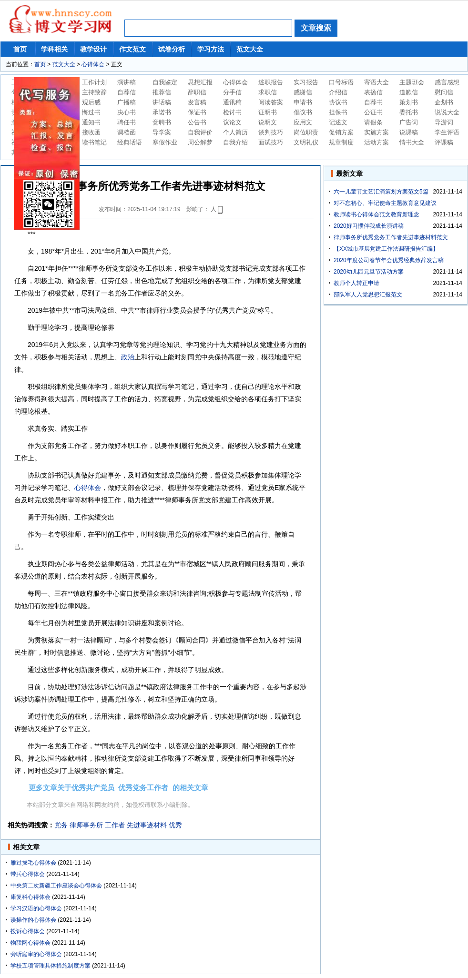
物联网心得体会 (30, 942)
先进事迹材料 (147, 825)
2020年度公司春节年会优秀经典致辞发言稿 (389, 260)
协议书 (338, 102)
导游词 (444, 122)
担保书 (338, 112)
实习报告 (306, 82)
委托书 (408, 112)
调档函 (126, 132)
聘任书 (126, 122)
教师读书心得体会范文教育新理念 (376, 214)
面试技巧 (270, 142)
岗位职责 (306, 132)
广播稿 (126, 102)
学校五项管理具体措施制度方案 (50, 965)
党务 (61, 825)
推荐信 (162, 92)
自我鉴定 (165, 82)
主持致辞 (94, 92)
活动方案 (376, 142)
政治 (127, 357)
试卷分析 (171, 49)
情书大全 (411, 142)
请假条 (373, 122)
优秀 (175, 825)
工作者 (115, 825)
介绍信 (338, 92)
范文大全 (249, 49)
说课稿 (408, 132)
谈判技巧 (270, 132)
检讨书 (232, 112)
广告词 (408, 122)
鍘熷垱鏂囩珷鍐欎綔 (47, 153)
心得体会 (92, 64)
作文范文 (132, 49)
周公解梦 (200, 142)
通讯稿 (232, 102)
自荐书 (373, 102)
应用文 (303, 122)
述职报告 (270, 82)
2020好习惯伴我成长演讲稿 (369, 226)
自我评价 (200, 132)
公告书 (197, 122)
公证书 (373, 112)
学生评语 (447, 132)
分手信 (232, 92)
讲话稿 (162, 102)
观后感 (91, 102)
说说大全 (447, 112)
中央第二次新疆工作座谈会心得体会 (56, 885)
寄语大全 (376, 82)
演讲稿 (126, 82)
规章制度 (341, 142)
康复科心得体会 (30, 897)
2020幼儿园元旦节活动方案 (369, 271)
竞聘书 (162, 122)
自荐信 (126, 92)
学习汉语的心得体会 (36, 908)
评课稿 (444, 142)
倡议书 (303, 112)
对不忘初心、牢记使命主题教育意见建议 (385, 203)
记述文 (338, 122)
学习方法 (210, 49)
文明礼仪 (306, 142)
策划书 (408, 102)
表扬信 (373, 92)
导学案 (162, 132)
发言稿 (197, 102)
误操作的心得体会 (33, 920)
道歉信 (408, 92)
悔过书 (91, 112)
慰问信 (444, 92)
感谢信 (303, 92)
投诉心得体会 (27, 931)
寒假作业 (165, 142)
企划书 (444, 102)
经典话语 (129, 142)
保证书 (197, 112)
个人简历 (235, 132)
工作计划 (94, 82)
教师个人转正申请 (356, 283)
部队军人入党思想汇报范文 (368, 294)
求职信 (267, 92)
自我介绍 (235, 142)
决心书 (126, 112)
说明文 (267, 122)
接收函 (91, 132)
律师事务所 (86, 825)
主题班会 (411, 82)
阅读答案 (270, 102)
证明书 (267, 112)
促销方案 (341, 132)
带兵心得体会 (27, 874)
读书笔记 (94, 142)
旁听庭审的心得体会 (36, 954)
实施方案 (376, 132)
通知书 (91, 122)
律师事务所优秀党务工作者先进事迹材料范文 (391, 237)
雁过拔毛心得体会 (33, 862)
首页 (20, 49)
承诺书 (162, 112)
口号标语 (341, 82)
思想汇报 (200, 82)
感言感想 (447, 82)
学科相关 (54, 49)
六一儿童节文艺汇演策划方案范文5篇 (381, 191)
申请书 (303, 102)
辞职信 (197, 92)
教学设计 (93, 49)
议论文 (232, 122)
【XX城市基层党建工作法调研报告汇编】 (386, 248)
